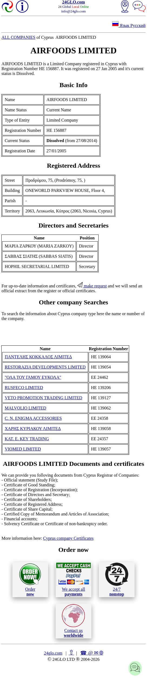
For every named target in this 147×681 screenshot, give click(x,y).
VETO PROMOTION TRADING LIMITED (43, 397)
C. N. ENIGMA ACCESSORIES (33, 418)
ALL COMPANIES (18, 37)
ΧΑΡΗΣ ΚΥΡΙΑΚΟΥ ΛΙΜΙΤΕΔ (33, 428)
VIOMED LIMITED (23, 449)
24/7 (116, 579)
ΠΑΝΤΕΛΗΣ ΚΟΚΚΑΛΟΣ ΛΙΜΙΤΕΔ (38, 357)
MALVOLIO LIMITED (25, 408)
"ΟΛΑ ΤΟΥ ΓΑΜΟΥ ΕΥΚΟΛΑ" (33, 377)
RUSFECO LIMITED (24, 387)
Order (30, 579)
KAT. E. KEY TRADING (27, 438)
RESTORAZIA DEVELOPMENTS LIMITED (45, 367)
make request (92, 286)
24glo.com (53, 653)
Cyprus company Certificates (68, 538)
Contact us (73, 621)
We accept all (73, 579)
